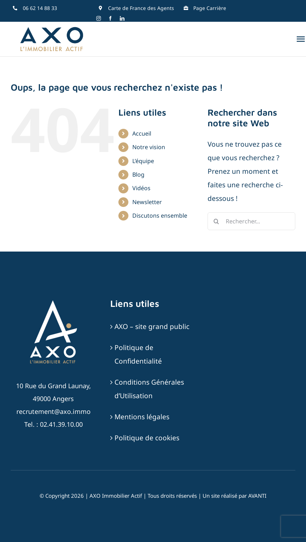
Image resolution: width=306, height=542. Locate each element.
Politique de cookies (146, 437)
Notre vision (148, 147)
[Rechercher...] (251, 221)
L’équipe (143, 161)
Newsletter (147, 202)
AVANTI (257, 495)
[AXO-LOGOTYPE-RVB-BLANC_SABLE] (53, 301)
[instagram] (98, 18)
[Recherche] (216, 221)
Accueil (141, 133)
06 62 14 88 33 (40, 8)
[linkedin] (122, 18)
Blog (138, 174)
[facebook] (110, 18)
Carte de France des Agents (141, 8)
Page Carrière (209, 8)
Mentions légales (141, 416)
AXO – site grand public (151, 326)
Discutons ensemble (159, 215)
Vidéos (141, 188)
